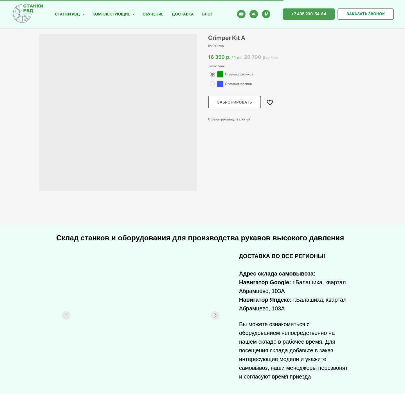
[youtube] (241, 14)
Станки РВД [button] (68, 14)
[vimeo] (266, 14)
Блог (207, 14)
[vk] (253, 14)
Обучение (153, 14)
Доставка (183, 14)
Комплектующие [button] (112, 14)
